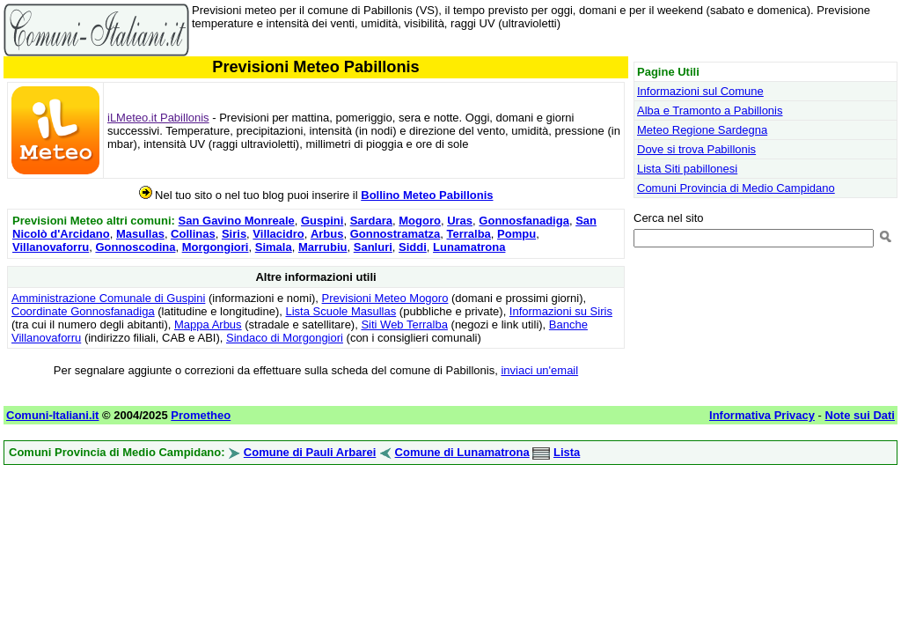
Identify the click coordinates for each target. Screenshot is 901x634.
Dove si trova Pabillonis (696, 149)
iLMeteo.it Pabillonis (158, 117)
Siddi (413, 247)
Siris (234, 233)
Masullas (140, 233)
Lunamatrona (469, 247)
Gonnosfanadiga (524, 220)
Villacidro (278, 233)
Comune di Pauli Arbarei (310, 452)
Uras (459, 220)
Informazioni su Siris (560, 311)
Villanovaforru (50, 247)
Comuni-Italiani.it (52, 415)
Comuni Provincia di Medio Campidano (736, 188)
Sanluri (373, 247)
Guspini (322, 220)
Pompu (516, 233)
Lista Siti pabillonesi (687, 168)
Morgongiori (215, 247)
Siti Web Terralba (404, 324)
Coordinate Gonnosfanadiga (83, 311)
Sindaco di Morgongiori (284, 337)
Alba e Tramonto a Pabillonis (709, 110)
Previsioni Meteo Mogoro (385, 298)
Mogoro (420, 220)
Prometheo (201, 415)
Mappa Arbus (208, 324)
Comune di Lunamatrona (462, 452)
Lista (566, 452)
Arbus (327, 233)
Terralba (468, 233)
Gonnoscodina (135, 247)
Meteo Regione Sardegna (702, 129)
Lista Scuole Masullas (341, 311)
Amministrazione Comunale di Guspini (108, 298)
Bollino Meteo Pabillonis (427, 195)
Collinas (193, 233)
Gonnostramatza (395, 233)
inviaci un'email (539, 370)
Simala (273, 247)
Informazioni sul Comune (700, 91)
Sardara (371, 220)
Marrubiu (323, 247)
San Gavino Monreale (237, 220)
